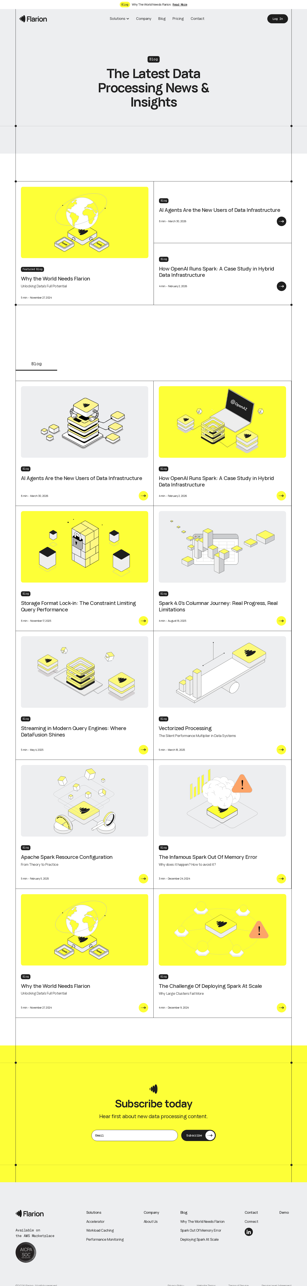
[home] (33, 18)
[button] (119, 19)
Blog (162, 18)
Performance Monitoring (105, 1239)
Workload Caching (100, 1230)
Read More (180, 4)
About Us (151, 1221)
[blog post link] (84, 422)
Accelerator (95, 1221)
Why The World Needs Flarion (202, 1221)
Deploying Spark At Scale (199, 1239)
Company (143, 18)
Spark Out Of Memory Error (200, 1230)
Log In (277, 19)
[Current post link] (143, 496)
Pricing (178, 18)
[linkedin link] (249, 1232)
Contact (197, 18)
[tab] (36, 366)
